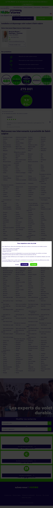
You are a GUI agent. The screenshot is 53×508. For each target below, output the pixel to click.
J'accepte (33, 264)
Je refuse (17, 264)
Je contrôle (24, 264)
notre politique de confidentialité (26, 261)
